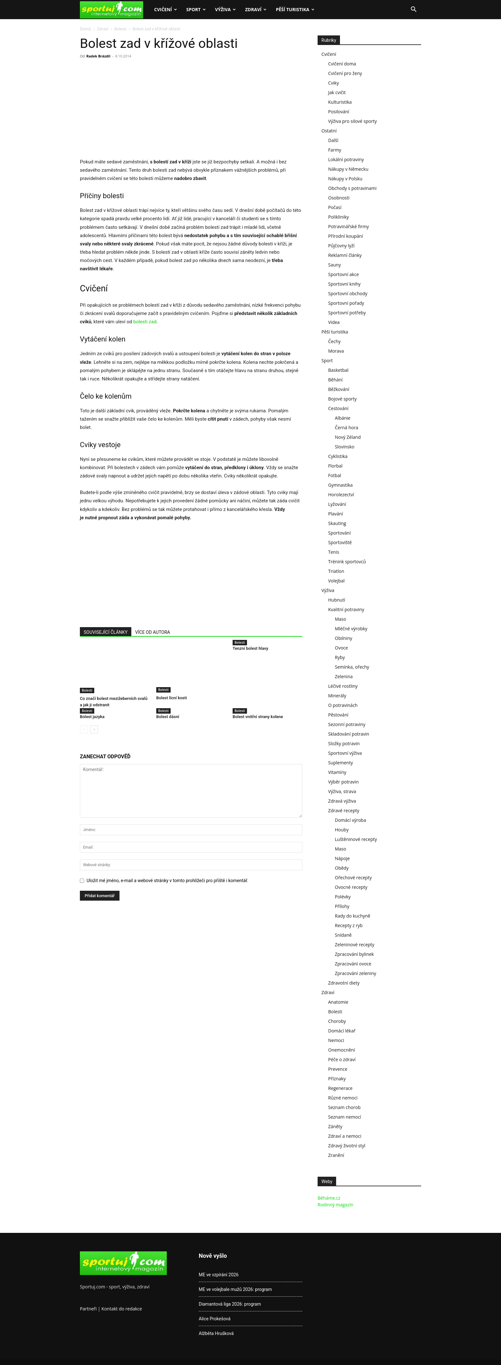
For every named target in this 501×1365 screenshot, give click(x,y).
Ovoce (341, 648)
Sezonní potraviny (346, 724)
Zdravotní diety (343, 983)
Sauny (334, 265)
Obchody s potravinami (352, 188)
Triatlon (336, 571)
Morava (336, 351)
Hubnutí (336, 600)
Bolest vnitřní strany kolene (258, 716)
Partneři (88, 1309)
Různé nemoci (343, 1098)
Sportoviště (340, 542)
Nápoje (342, 858)
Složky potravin (344, 743)
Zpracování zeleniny (355, 973)
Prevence (337, 1069)
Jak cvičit (337, 92)
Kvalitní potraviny (346, 609)
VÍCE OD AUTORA (152, 632)
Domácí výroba (350, 820)
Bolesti (120, 29)
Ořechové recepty (353, 877)
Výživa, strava (342, 791)
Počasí (335, 207)
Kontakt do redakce (122, 1309)
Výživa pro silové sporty (352, 121)
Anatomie (338, 1002)
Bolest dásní (167, 716)
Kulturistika (340, 102)
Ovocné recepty (351, 887)
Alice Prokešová (214, 1318)
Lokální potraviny (346, 159)
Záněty (335, 1126)
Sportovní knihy (344, 284)
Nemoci (336, 1040)
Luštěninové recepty (356, 839)
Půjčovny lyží (341, 246)
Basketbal (338, 370)
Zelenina (344, 676)
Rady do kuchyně (352, 916)
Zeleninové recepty (354, 944)
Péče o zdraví (342, 1059)
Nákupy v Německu (348, 169)
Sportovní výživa (345, 753)
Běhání (335, 380)
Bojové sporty (342, 399)
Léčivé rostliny (343, 686)
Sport (196, 9)
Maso (340, 619)
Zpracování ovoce (353, 964)
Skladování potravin (348, 734)
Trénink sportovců (347, 562)
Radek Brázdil (98, 56)
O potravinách (343, 705)
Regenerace (340, 1088)
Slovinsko (344, 447)
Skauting (337, 523)
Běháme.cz (329, 1198)
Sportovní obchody (347, 293)
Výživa (225, 9)
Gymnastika (340, 485)
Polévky (343, 897)
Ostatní (328, 131)
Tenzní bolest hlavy (250, 648)
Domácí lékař (341, 1031)
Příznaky (337, 1079)
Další (333, 140)
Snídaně (343, 935)
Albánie (343, 418)
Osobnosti (339, 198)
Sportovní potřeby (347, 313)
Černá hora (346, 427)
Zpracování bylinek (354, 954)
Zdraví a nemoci (344, 1136)
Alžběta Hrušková (216, 1333)
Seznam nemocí (344, 1117)
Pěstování (338, 715)
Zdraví (255, 9)
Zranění (336, 1155)
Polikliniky (338, 217)
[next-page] (94, 729)
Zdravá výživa (342, 801)
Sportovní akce (343, 274)
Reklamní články (345, 255)
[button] (413, 10)
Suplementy (340, 763)
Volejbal (336, 581)
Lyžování (337, 504)
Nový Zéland (348, 437)
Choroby (337, 1021)
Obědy (342, 868)
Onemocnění (341, 1050)
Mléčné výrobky (351, 629)
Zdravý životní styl (346, 1146)
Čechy (334, 341)
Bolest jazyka (92, 716)
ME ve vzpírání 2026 (219, 1274)
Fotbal (334, 475)
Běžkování (338, 389)
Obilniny (343, 638)
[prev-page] (84, 729)
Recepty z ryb (349, 925)
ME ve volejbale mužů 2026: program (235, 1289)
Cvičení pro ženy (345, 73)
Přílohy (342, 906)
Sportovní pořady (346, 303)
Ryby (340, 657)
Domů (85, 29)
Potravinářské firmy (348, 226)
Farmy (334, 150)
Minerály (337, 696)
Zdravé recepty (343, 810)
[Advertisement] (133, 110)
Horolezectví (341, 494)
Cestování (338, 408)
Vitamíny (337, 772)
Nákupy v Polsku (345, 179)
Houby (342, 830)
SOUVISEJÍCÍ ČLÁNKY (105, 632)
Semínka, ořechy (352, 667)
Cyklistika (338, 456)
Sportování (339, 533)
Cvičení (165, 9)
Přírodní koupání (345, 236)
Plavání (335, 514)
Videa (334, 322)
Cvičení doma (342, 64)
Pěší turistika (295, 9)
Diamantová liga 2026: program (230, 1304)
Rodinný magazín (335, 1205)
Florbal (335, 466)
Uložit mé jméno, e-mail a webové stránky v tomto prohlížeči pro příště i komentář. (167, 880)
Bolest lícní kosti (171, 698)
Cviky (333, 83)
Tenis (333, 552)
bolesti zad (145, 322)
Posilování (338, 112)
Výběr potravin (343, 782)
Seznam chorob (344, 1107)
